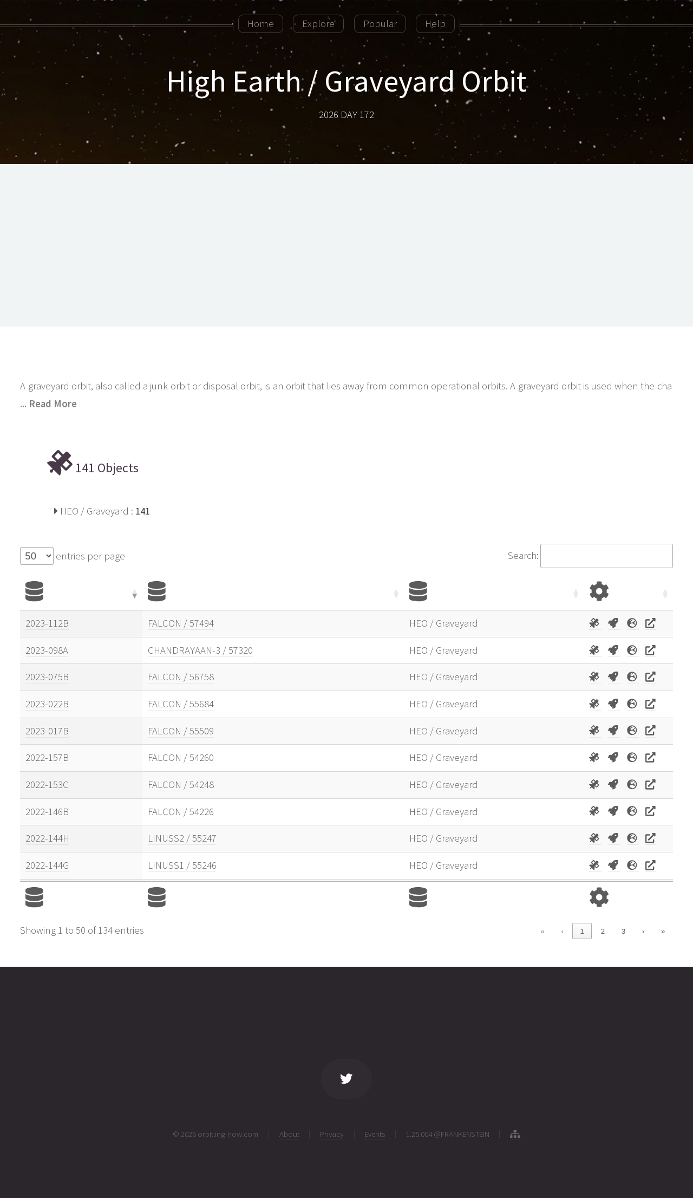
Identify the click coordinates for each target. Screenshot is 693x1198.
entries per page (89, 556)
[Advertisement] (346, 245)
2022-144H (47, 838)
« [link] (542, 931)
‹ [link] (562, 931)
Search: (523, 555)
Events (374, 1134)
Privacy (332, 1134)
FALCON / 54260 (181, 757)
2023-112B (47, 623)
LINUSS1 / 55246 (182, 865)
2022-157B (47, 757)
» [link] (663, 931)
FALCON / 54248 (181, 784)
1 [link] (582, 931)
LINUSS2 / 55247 (182, 838)
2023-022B (47, 704)
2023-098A (46, 650)
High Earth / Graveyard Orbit (346, 81)
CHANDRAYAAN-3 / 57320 (200, 650)
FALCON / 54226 (181, 811)
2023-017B (47, 731)
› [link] (643, 931)
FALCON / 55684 (181, 704)
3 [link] (623, 931)
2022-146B (47, 811)
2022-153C (47, 784)
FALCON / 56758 (181, 676)
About (289, 1134)
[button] (133, 593)
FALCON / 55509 (181, 731)
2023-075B (47, 676)
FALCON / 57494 (181, 623)
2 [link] (603, 931)
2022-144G (47, 865)
